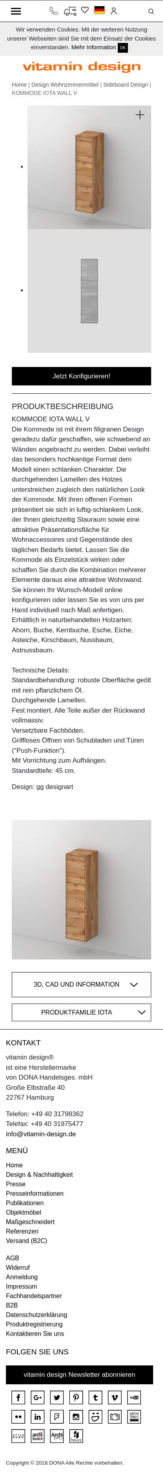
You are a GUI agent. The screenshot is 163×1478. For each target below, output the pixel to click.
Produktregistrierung (34, 1324)
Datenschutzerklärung (36, 1314)
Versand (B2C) (26, 1240)
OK (123, 48)
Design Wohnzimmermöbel (65, 84)
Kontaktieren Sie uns (35, 1333)
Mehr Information (93, 47)
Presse (16, 1184)
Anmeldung (22, 1277)
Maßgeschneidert (30, 1222)
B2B (12, 1305)
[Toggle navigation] (16, 11)
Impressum (21, 1286)
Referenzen (22, 1231)
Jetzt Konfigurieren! (81, 376)
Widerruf (18, 1267)
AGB (12, 1258)
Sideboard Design (125, 84)
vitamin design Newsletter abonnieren (79, 1374)
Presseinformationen (35, 1193)
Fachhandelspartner (34, 1296)
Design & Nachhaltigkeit (39, 1174)
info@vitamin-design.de (41, 1134)
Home (19, 84)
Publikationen (25, 1203)
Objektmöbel (23, 1212)
